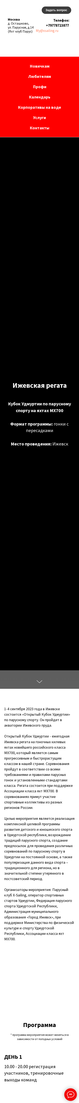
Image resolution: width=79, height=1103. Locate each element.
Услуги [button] (39, 117)
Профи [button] (39, 86)
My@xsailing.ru (47, 30)
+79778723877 (57, 25)
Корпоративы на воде (39, 107)
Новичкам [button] (40, 66)
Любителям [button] (39, 76)
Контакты (39, 127)
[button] (56, 10)
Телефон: (61, 20)
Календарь (39, 97)
